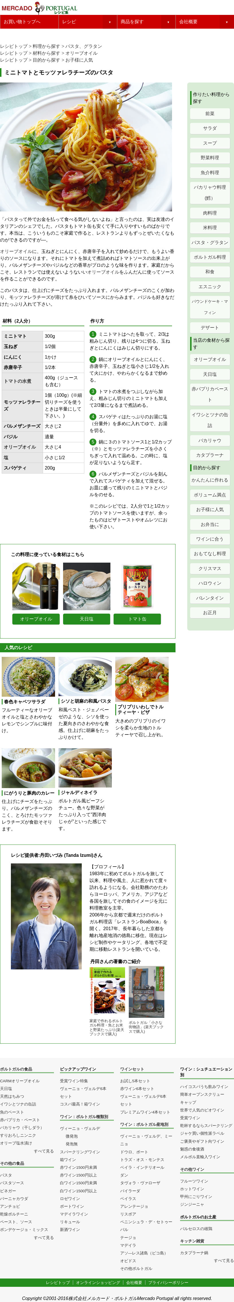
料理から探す (46, 46)
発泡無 (72, 1144)
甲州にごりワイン (196, 1197)
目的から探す (46, 60)
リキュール (70, 1222)
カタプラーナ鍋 (194, 1253)
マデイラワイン (74, 1214)
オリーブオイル (81, 53)
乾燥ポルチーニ (14, 1214)
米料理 (210, 227)
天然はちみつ (12, 1096)
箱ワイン (68, 1160)
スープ (210, 143)
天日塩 (210, 374)
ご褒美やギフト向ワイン (202, 1141)
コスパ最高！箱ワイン (80, 1104)
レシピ (69, 21)
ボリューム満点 (210, 494)
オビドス (128, 1261)
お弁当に (210, 524)
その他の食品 (12, 1163)
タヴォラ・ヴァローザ (140, 1183)
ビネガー (8, 1191)
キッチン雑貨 (192, 1241)
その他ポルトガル (136, 1268)
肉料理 (210, 213)
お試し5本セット (135, 1081)
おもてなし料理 (210, 553)
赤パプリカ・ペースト (20, 1120)
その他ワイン (192, 1169)
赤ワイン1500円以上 (78, 1175)
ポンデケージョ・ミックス (24, 1230)
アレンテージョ (134, 1206)
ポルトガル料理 (210, 257)
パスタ (6, 1175)
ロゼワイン (70, 1199)
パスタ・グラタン (210, 242)
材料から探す (46, 53)
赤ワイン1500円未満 (78, 1167)
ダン (124, 1175)
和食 (209, 271)
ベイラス (128, 1199)
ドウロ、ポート (134, 1152)
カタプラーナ (210, 455)
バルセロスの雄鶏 (196, 1229)
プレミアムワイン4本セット (145, 1112)
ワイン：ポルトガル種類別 (84, 1117)
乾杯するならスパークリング (206, 1126)
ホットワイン (192, 1189)
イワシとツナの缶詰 (210, 420)
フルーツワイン (194, 1181)
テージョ (128, 1238)
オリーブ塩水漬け (16, 1143)
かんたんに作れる (210, 480)
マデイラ (128, 1245)
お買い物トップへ (22, 21)
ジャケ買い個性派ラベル (202, 1133)
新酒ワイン (70, 1230)
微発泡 (72, 1136)
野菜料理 (210, 157)
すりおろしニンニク (18, 1135)
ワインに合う (210, 539)
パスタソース (12, 1183)
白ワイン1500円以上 (78, 1191)
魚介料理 (210, 172)
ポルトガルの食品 (16, 1069)
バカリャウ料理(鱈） (210, 193)
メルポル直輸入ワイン (200, 1157)
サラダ (210, 128)
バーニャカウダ (14, 1199)
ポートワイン (72, 1206)
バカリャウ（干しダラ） (22, 1128)
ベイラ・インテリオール (142, 1167)
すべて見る (44, 1151)
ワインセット (132, 1069)
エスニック (209, 286)
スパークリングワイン (80, 1152)
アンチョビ (10, 1206)
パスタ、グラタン (83, 46)
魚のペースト (12, 1112)
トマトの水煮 (17, 381)
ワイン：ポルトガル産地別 (144, 1124)
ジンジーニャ (192, 1204)
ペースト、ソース (16, 1222)
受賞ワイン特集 (74, 1081)
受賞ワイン (190, 1118)
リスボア (128, 1214)
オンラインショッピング (98, 1282)
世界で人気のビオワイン (202, 1110)
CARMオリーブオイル (20, 1081)
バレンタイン (210, 598)
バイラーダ (130, 1191)
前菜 (209, 113)
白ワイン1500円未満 (78, 1183)
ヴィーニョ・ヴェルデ (80, 1128)
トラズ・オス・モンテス (142, 1160)
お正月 (210, 612)
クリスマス (209, 568)
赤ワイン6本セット (137, 1089)
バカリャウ (209, 440)
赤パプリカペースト (210, 394)
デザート (210, 327)
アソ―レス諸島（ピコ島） (144, 1253)
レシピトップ (14, 46)
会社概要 (188, 21)
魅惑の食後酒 (192, 1149)
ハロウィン (209, 583)
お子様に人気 (79, 60)
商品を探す (132, 21)
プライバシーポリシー (168, 1282)
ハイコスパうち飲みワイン (204, 1087)
